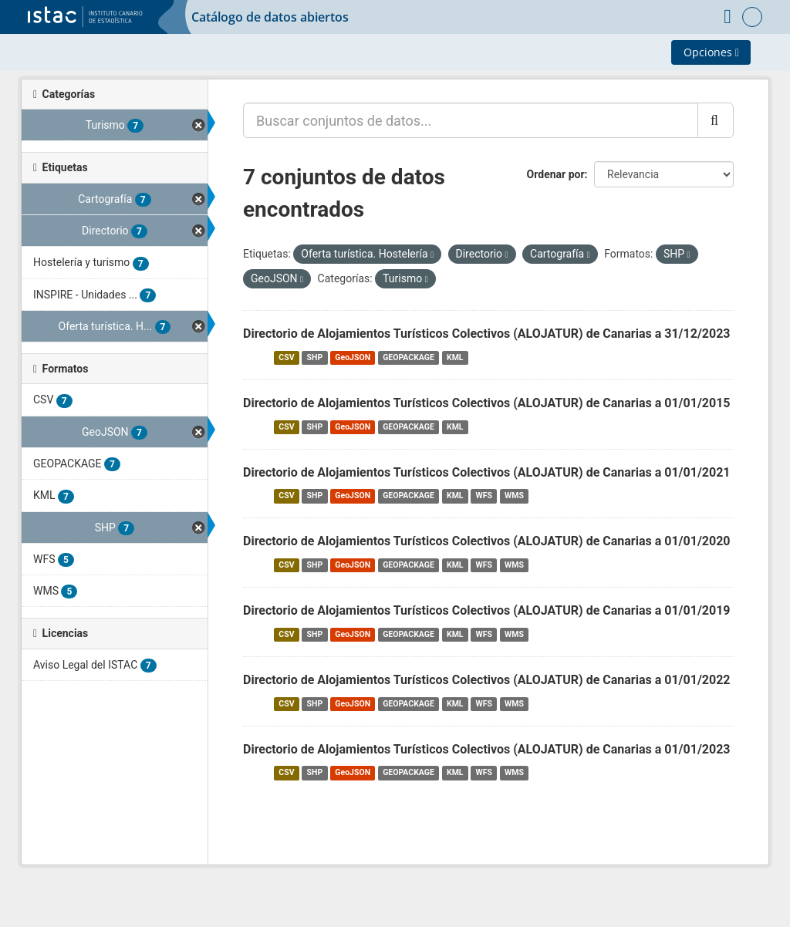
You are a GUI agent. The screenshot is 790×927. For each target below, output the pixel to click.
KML (455, 357)
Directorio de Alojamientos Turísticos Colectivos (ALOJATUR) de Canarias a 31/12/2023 (487, 333)
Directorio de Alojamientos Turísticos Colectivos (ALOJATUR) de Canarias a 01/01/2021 (487, 472)
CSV (286, 357)
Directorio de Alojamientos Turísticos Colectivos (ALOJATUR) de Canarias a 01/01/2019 (487, 610)
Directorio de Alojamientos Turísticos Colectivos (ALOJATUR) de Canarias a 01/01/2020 (487, 541)
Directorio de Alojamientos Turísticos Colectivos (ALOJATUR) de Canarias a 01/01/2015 (487, 403)
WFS (484, 495)
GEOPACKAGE (408, 357)
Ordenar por (556, 174)
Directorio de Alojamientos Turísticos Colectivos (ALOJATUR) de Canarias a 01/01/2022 (487, 679)
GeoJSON (352, 357)
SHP (315, 357)
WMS (514, 495)
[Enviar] (715, 120)
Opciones (711, 52)
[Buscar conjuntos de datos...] (470, 120)
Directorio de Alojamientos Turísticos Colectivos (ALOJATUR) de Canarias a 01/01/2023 (487, 749)
